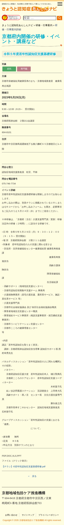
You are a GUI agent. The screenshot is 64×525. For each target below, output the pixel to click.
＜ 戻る (32, 476)
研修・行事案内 (44, 25)
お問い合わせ (11, 515)
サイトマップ (28, 515)
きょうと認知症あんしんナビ (17, 25)
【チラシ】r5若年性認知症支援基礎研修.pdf (23, 466)
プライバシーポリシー (48, 515)
